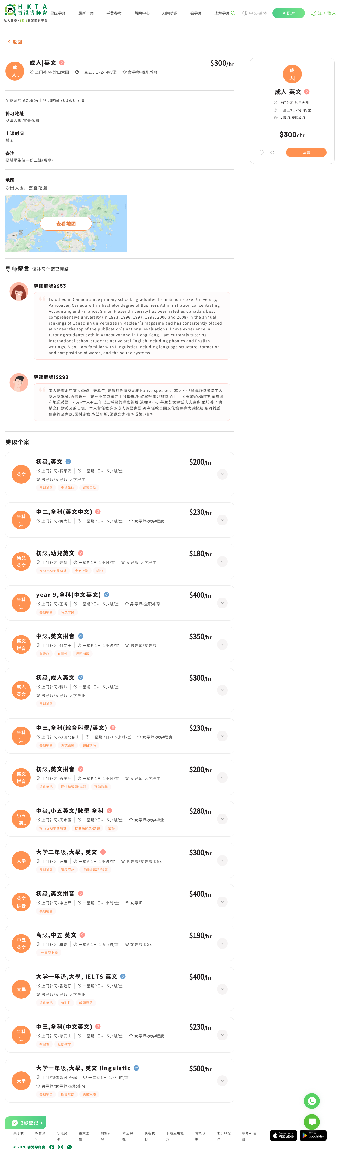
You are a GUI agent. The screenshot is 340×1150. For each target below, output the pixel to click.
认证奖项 (62, 1136)
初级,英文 (49, 461)
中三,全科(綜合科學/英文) (71, 727)
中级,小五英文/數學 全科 (70, 810)
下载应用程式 (175, 1136)
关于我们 (18, 1136)
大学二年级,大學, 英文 (66, 852)
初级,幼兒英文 (55, 553)
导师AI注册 (249, 1136)
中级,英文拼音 (55, 636)
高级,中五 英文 (56, 935)
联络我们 (149, 1136)
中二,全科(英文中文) (64, 511)
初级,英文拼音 (55, 769)
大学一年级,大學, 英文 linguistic (83, 1068)
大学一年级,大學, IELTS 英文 (76, 976)
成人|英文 (43, 63)
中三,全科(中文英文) (64, 1026)
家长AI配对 (224, 1136)
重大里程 (84, 1136)
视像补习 (106, 1136)
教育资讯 (40, 1136)
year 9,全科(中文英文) (68, 594)
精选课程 (127, 1136)
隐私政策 (200, 1136)
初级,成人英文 (55, 677)
